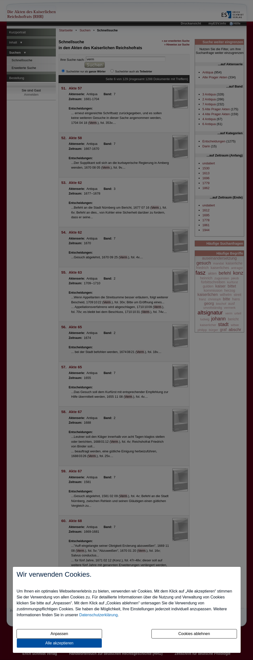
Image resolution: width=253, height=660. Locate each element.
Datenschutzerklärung (98, 615)
